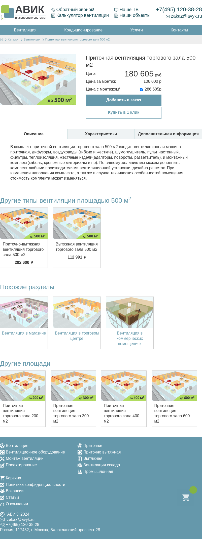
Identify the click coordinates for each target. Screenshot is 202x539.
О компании (14, 504)
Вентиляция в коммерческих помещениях (130, 338)
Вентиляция (14, 445)
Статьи (9, 497)
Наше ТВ (126, 9)
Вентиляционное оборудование (32, 452)
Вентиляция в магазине (24, 333)
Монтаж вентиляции (22, 458)
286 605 (152, 89)
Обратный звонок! (72, 9)
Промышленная (95, 471)
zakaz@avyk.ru (184, 16)
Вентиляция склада (99, 465)
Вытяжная (90, 458)
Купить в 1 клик (123, 112)
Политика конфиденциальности (32, 484)
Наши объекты (132, 15)
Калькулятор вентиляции (80, 15)
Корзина (10, 478)
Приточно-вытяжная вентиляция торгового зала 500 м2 (23, 249)
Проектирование (18, 465)
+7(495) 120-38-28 (179, 9)
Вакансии (12, 491)
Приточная (91, 445)
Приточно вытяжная (99, 452)
